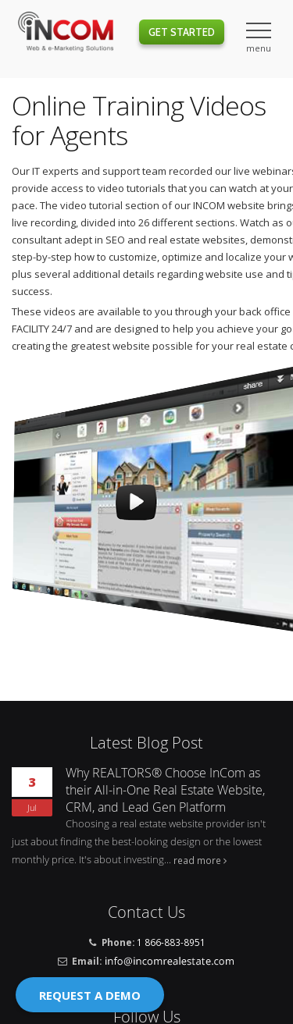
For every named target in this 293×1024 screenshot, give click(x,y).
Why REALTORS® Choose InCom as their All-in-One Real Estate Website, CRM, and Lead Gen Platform (165, 790)
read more (197, 860)
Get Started (181, 32)
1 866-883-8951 (171, 942)
